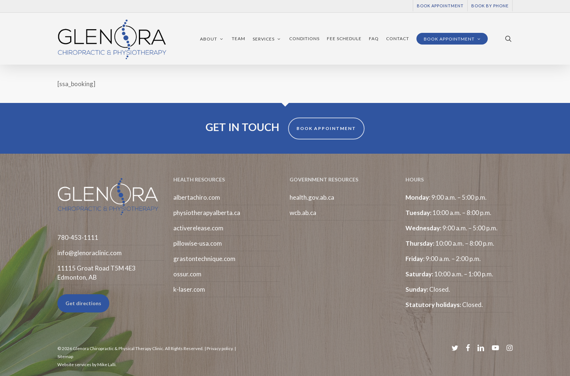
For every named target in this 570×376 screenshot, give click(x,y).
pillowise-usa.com (197, 243)
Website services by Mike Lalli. (87, 364)
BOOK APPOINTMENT (326, 128)
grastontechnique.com (204, 258)
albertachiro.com (196, 197)
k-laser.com (189, 289)
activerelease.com (198, 228)
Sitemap (65, 356)
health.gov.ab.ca (312, 197)
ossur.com (187, 274)
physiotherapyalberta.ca (206, 212)
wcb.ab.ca (303, 212)
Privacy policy (220, 348)
